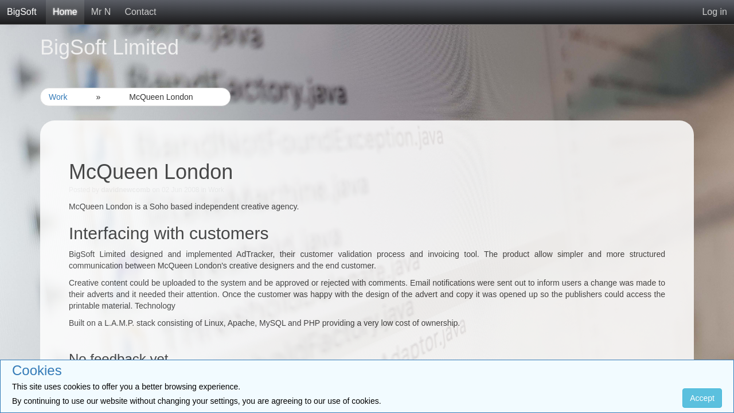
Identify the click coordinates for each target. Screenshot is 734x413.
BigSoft (22, 12)
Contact (140, 12)
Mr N (101, 12)
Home (65, 12)
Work (58, 97)
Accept (702, 398)
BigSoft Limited (109, 47)
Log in (714, 12)
